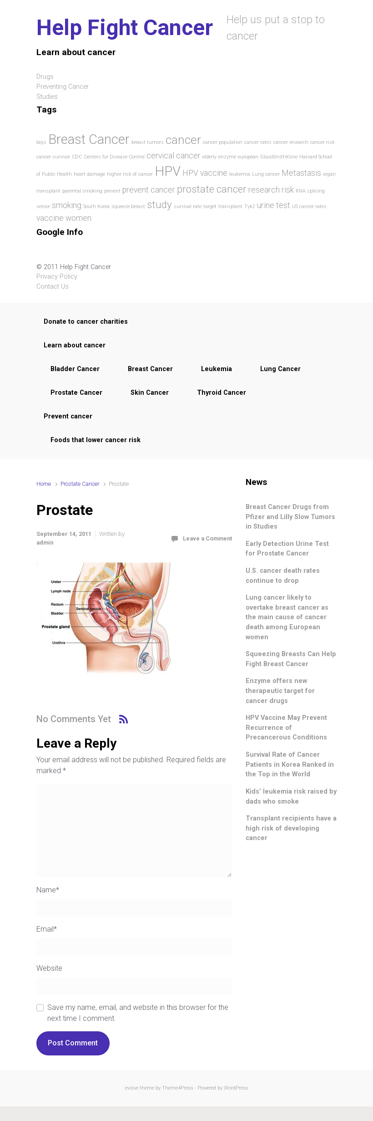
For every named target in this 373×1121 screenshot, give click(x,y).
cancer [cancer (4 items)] (183, 140)
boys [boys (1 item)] (41, 142)
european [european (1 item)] (248, 157)
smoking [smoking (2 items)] (66, 205)
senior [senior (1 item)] (43, 206)
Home (43, 483)
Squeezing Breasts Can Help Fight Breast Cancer (291, 659)
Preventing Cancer (62, 87)
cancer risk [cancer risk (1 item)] (322, 142)
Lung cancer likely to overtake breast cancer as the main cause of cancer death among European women (287, 617)
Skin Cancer (150, 393)
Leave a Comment (207, 538)
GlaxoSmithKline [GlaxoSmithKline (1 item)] (278, 157)
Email (46, 929)
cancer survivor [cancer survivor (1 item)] (53, 157)
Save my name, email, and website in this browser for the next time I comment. (137, 1013)
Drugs (45, 77)
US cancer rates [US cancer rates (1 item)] (309, 206)
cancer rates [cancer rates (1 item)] (258, 142)
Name (47, 890)
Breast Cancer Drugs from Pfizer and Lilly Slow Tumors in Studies (290, 516)
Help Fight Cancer (124, 28)
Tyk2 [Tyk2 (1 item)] (249, 206)
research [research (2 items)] (264, 189)
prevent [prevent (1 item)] (112, 191)
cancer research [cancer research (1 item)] (290, 142)
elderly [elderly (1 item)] (209, 157)
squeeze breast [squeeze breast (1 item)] (128, 206)
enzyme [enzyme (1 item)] (227, 157)
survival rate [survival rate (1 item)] (188, 206)
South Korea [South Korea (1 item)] (96, 206)
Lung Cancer (280, 369)
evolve (131, 1088)
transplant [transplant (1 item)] (230, 206)
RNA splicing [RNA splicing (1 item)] (310, 191)
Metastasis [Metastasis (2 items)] (301, 173)
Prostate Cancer (76, 393)
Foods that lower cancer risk (95, 440)
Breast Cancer (150, 369)
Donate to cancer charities (86, 322)
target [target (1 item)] (210, 206)
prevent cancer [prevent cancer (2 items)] (148, 189)
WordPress (236, 1088)
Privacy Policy (56, 276)
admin (44, 542)
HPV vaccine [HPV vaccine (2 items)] (204, 173)
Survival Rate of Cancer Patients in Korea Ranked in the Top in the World (290, 764)
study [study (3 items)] (159, 204)
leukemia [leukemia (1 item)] (239, 174)
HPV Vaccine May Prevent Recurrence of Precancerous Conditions (286, 727)
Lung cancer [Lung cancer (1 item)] (266, 174)
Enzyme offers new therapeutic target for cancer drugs (280, 690)
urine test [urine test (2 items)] (273, 205)
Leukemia (216, 369)
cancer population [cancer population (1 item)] (222, 142)
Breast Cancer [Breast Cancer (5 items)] (89, 139)
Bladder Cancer (75, 369)
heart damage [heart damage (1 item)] (89, 174)
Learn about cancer (75, 345)
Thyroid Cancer (221, 393)
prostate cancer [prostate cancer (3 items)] (212, 189)
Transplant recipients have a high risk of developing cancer (291, 828)
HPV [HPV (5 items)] (168, 171)
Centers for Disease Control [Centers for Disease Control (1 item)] (114, 157)
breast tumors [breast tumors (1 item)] (147, 142)
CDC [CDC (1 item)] (77, 157)
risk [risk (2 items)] (288, 189)
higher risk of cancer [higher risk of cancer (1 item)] (130, 174)
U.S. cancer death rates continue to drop (283, 576)
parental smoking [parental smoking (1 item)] (82, 191)
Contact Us (52, 286)
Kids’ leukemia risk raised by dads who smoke (291, 796)
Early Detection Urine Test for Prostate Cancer (287, 549)
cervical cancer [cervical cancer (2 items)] (173, 155)
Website (49, 968)
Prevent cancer (68, 416)
